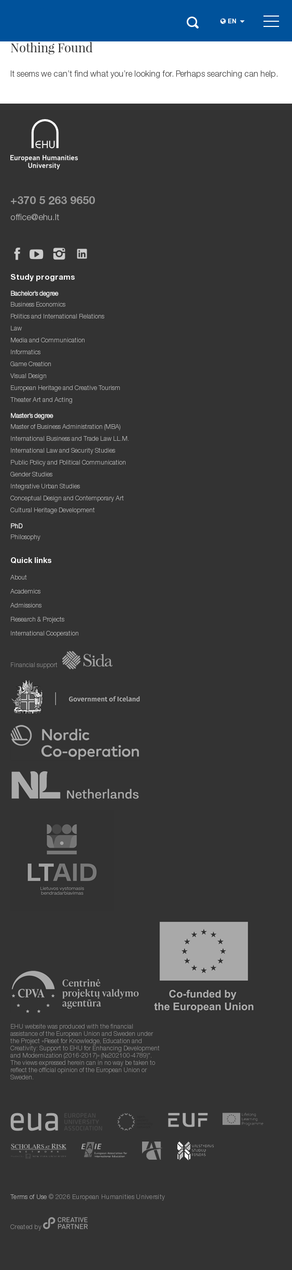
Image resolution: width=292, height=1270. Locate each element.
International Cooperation (44, 634)
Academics (25, 592)
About (18, 578)
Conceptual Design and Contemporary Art (67, 499)
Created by (26, 1227)
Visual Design (28, 376)
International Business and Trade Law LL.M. (69, 439)
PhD (16, 527)
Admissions (25, 606)
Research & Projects (37, 620)
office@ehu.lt (34, 218)
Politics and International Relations (57, 317)
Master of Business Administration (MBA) (65, 427)
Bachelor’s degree (34, 294)
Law (16, 329)
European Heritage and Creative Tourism (65, 388)
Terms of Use (28, 1197)
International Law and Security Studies (62, 451)
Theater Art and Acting (41, 400)
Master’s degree (31, 416)
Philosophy (25, 538)
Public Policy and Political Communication (68, 463)
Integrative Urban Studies (45, 487)
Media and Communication (47, 341)
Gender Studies (31, 475)
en (232, 22)
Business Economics (37, 305)
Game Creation (30, 365)
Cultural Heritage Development (52, 511)
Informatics (25, 353)
